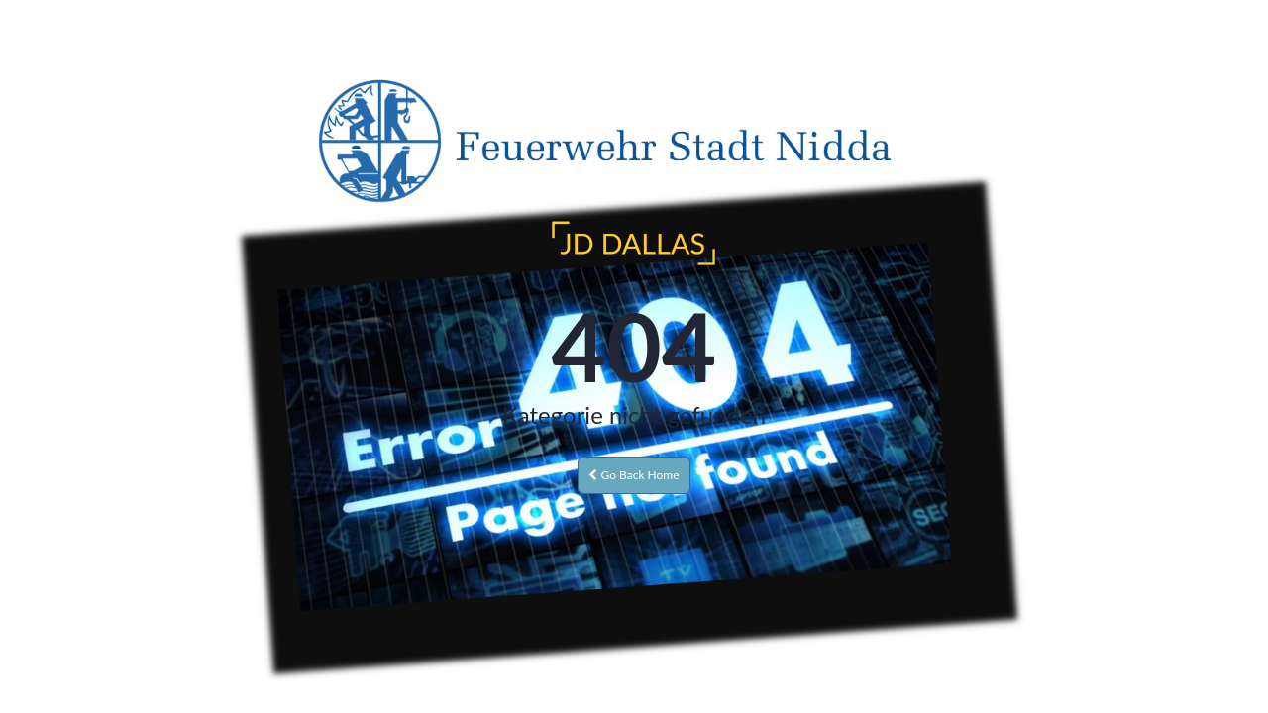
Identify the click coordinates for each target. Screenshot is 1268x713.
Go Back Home (633, 474)
